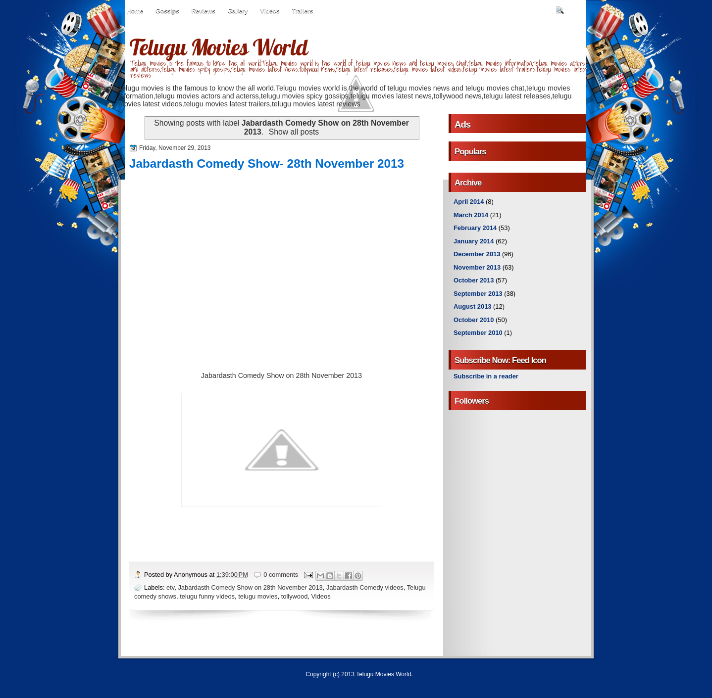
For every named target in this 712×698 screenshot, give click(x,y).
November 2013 (477, 267)
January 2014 (474, 241)
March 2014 (471, 215)
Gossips (167, 10)
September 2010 (478, 332)
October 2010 (474, 320)
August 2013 (472, 306)
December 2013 (477, 254)
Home (135, 10)
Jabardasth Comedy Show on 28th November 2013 (250, 587)
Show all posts (294, 132)
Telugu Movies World (218, 47)
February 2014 (475, 228)
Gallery (238, 10)
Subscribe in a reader (486, 376)
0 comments (280, 574)
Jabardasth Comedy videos (365, 587)
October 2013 (474, 280)
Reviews (203, 10)
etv (170, 587)
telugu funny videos (207, 596)
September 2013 (478, 293)
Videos (269, 10)
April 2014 (469, 201)
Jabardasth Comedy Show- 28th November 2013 (266, 163)
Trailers (302, 10)
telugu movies (257, 596)
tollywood (294, 596)
